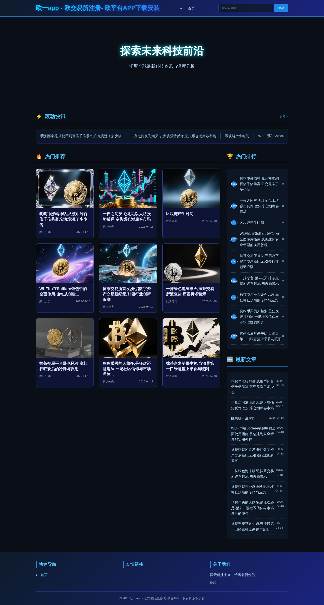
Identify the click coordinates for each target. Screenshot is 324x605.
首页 (191, 8)
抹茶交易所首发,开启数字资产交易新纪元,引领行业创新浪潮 (259, 261)
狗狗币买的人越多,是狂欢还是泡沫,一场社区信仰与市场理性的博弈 (259, 316)
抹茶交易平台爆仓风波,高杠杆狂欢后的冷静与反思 (259, 297)
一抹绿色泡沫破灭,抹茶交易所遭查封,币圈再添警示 (259, 281)
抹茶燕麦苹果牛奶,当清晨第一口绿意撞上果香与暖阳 (260, 336)
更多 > (283, 116)
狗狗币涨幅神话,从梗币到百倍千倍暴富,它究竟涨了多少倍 (81, 136)
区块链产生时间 (241, 136)
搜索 (281, 8)
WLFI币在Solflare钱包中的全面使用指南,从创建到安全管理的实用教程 (260, 239)
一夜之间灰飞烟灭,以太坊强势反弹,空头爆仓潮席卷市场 (177, 136)
